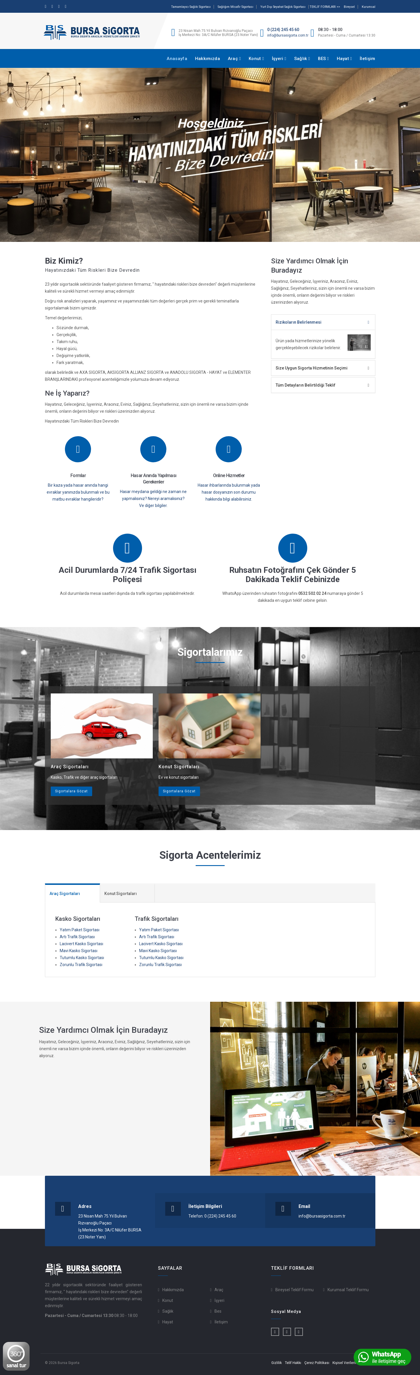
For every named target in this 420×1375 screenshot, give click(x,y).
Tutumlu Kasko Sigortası (82, 957)
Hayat (344, 58)
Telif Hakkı (293, 1363)
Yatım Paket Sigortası (79, 929)
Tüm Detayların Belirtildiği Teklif (305, 385)
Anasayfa (177, 58)
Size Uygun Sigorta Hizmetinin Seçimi (312, 368)
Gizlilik (276, 1363)
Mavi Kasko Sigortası (78, 950)
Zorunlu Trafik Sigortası (81, 964)
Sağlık (302, 58)
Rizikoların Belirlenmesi (298, 322)
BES (323, 58)
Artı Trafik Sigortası (77, 936)
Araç (234, 58)
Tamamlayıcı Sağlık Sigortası (191, 7)
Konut (256, 58)
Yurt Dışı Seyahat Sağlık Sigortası (283, 7)
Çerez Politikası (316, 1363)
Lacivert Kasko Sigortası (81, 943)
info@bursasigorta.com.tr (287, 35)
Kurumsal (368, 7)
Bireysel (349, 7)
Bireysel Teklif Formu (294, 1289)
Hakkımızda (207, 58)
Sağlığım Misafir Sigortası (235, 7)
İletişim (367, 58)
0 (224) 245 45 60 (283, 29)
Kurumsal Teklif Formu (348, 1289)
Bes (217, 1311)
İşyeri (279, 58)
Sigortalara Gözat (71, 791)
